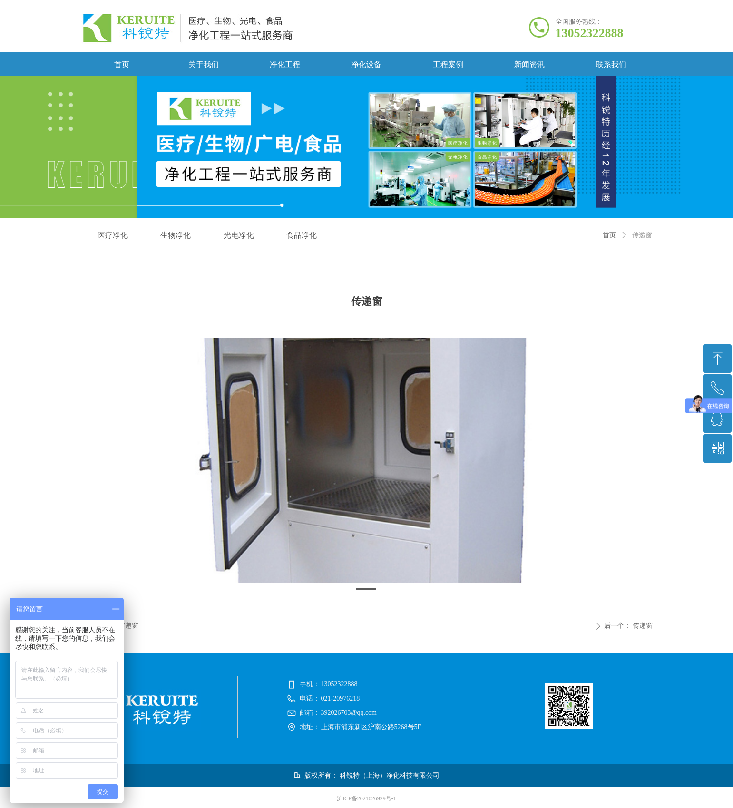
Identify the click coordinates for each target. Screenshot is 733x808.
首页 (609, 235)
